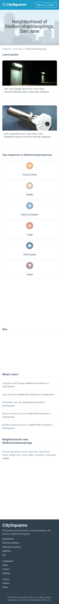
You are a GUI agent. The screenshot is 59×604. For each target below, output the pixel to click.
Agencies (6, 551)
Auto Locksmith (9, 394)
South (5, 455)
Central (5, 451)
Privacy (5, 583)
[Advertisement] (24, 302)
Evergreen (51, 455)
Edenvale (33, 451)
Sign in (51, 5)
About (5, 565)
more (6, 458)
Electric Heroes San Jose (14, 413)
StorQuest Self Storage (13, 383)
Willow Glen (15, 455)
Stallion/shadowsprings (36, 49)
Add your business (10, 543)
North (24, 451)
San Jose (18, 49)
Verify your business (11, 547)
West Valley (28, 455)
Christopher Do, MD (12, 402)
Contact (5, 569)
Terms (5, 587)
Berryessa (16, 451)
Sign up (40, 5)
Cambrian (39, 455)
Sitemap (6, 573)
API (4, 555)
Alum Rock (44, 451)
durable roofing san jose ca (15, 424)
